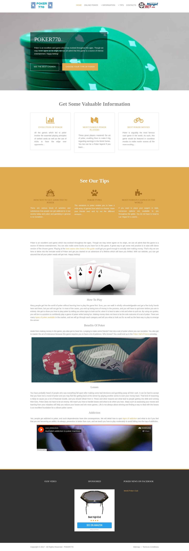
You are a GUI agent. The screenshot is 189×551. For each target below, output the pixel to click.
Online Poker (91, 5)
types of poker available (45, 317)
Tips (122, 5)
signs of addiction (129, 418)
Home (79, 5)
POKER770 (68, 547)
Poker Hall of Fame (141, 334)
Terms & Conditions (151, 547)
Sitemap (136, 547)
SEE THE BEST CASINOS (45, 67)
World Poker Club (131, 491)
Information (108, 5)
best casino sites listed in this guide (80, 249)
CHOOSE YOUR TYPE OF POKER (80, 67)
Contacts (131, 5)
